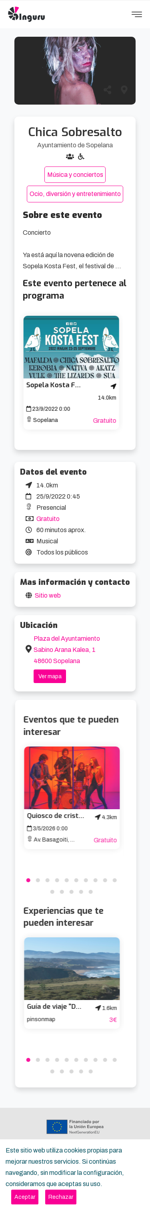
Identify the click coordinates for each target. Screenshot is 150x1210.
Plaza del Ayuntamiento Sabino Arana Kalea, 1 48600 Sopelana (67, 649)
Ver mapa (50, 676)
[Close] (24, 1197)
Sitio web (48, 595)
